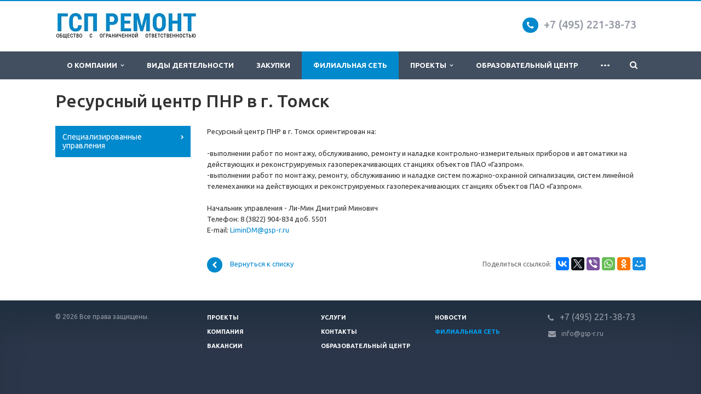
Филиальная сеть (350, 65)
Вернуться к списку (250, 265)
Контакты (339, 331)
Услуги (333, 317)
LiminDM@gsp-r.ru (259, 230)
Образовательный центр (527, 65)
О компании (95, 65)
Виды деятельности (190, 65)
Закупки (273, 65)
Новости (451, 317)
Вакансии (225, 346)
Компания (225, 331)
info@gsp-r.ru (582, 333)
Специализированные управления (102, 141)
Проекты (431, 65)
